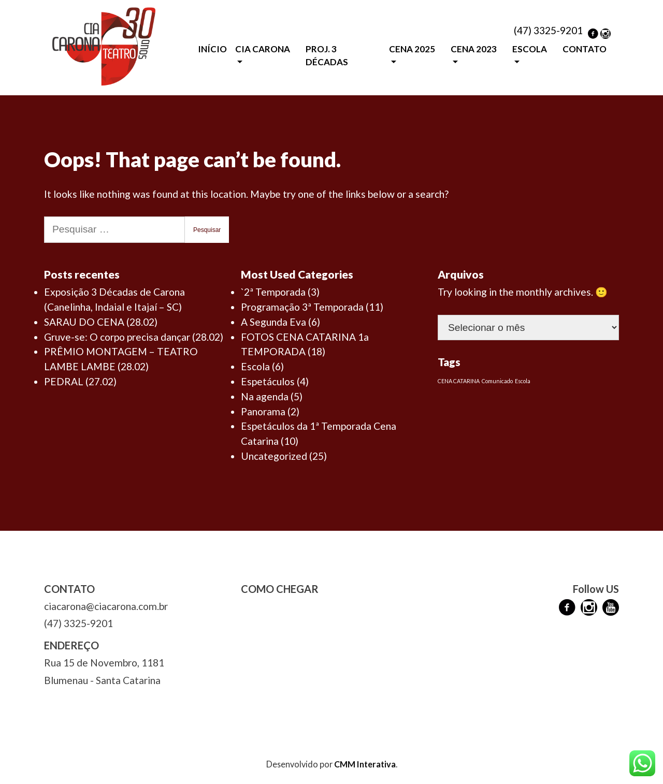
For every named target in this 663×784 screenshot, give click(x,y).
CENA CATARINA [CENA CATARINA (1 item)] (459, 381)
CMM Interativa (365, 764)
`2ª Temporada (273, 292)
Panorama (263, 411)
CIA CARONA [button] (262, 48)
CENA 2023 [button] (474, 48)
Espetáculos (268, 381)
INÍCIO (212, 48)
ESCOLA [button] (529, 48)
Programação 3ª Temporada (302, 307)
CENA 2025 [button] (412, 48)
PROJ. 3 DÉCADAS (327, 55)
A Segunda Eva (273, 322)
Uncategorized (274, 456)
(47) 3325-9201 (548, 30)
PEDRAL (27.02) (80, 381)
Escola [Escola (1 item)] (522, 381)
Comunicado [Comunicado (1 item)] (497, 381)
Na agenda (265, 396)
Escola (255, 366)
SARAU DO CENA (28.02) (100, 322)
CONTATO (585, 48)
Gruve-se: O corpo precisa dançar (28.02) (133, 337)
